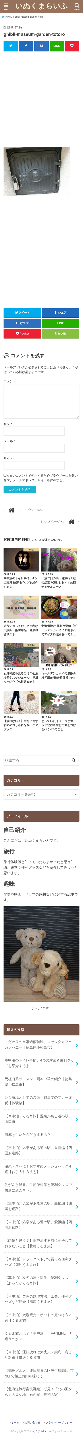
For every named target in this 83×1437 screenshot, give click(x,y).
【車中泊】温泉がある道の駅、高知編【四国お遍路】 (38, 1206)
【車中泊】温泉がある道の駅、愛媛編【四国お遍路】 (38, 1224)
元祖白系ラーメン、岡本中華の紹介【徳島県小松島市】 (38, 1081)
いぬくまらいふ (41, 5)
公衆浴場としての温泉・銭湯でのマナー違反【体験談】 (38, 1100)
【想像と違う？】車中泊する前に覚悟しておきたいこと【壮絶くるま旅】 (38, 1243)
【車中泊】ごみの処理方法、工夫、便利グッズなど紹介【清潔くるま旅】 (38, 1299)
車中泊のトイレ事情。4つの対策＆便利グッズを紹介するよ (39, 1063)
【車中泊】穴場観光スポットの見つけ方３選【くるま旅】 (38, 1317)
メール (9, 441)
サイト (8, 458)
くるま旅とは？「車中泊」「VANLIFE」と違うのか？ (39, 1336)
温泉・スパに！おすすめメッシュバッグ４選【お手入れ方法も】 (38, 1169)
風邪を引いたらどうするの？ (28, 1135)
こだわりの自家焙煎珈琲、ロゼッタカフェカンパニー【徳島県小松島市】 (38, 1044)
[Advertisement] (41, 98)
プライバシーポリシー (59, 1422)
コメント (10, 381)
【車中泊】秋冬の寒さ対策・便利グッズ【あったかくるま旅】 (36, 1280)
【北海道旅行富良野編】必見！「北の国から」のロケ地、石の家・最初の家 (38, 1391)
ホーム (15, 1422)
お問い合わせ (32, 1422)
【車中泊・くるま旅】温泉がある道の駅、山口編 (38, 1119)
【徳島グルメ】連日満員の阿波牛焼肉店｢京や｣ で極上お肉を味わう (39, 1373)
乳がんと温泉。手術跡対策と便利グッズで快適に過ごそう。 (38, 1187)
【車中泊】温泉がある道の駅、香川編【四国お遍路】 (38, 1150)
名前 (8, 424)
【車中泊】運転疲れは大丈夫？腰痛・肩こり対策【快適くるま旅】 (38, 1354)
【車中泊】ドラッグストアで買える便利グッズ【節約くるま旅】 (38, 1262)
